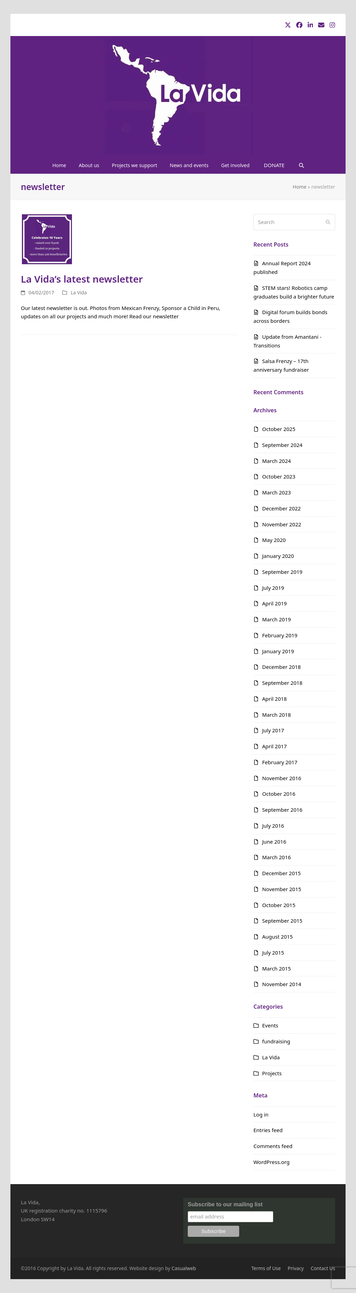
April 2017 (274, 746)
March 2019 (276, 619)
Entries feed (268, 1130)
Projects (272, 1073)
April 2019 (274, 603)
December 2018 (281, 666)
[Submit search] (328, 221)
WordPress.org (271, 1161)
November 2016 (281, 778)
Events (270, 1025)
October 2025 (279, 428)
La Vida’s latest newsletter (82, 278)
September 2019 (282, 571)
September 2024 (282, 444)
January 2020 (278, 555)
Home (299, 186)
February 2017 (279, 762)
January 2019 (278, 651)
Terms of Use (266, 1268)
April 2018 (274, 698)
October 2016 (279, 793)
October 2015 (279, 905)
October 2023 (279, 476)
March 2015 (276, 968)
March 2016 (276, 857)
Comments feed (272, 1146)
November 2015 (281, 889)
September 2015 (282, 920)
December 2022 (281, 508)
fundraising (276, 1041)
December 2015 (281, 873)
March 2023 (276, 492)
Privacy (296, 1268)
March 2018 (276, 714)
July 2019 (273, 587)
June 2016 (274, 841)
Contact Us (323, 1268)
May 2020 (274, 539)
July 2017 (273, 730)
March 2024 (276, 460)
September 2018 (282, 682)
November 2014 (281, 984)
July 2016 (273, 825)
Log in (260, 1114)
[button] (301, 165)
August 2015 (277, 936)
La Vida (79, 292)
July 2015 (273, 952)
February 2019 (279, 635)
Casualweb (184, 1268)
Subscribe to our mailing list (225, 1204)
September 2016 (282, 809)
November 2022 (281, 524)
